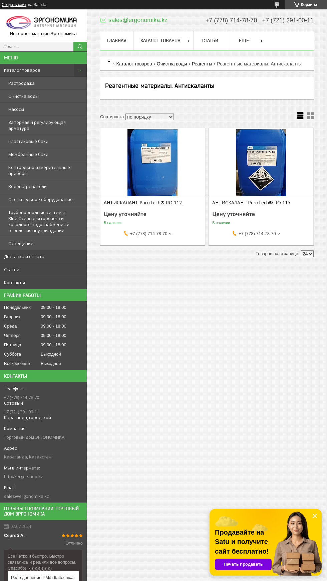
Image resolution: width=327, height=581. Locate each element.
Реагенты (202, 63)
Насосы (16, 109)
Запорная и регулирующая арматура (37, 125)
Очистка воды (23, 96)
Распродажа (21, 83)
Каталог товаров (22, 70)
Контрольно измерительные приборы (39, 170)
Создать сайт (14, 4)
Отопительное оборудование (40, 199)
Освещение (20, 243)
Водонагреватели (27, 186)
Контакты (14, 282)
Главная (116, 40)
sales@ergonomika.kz (26, 496)
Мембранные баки (28, 154)
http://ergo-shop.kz (23, 476)
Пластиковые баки (28, 141)
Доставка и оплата (24, 256)
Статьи (11, 269)
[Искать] (80, 47)
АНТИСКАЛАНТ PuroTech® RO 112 (143, 203)
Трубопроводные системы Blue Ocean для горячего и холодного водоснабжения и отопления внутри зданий (38, 221)
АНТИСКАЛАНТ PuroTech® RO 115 (251, 203)
